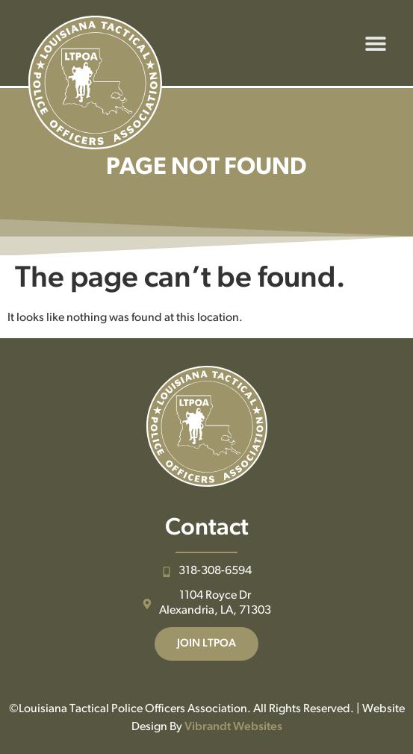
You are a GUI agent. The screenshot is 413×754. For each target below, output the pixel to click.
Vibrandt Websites (233, 727)
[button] (375, 43)
